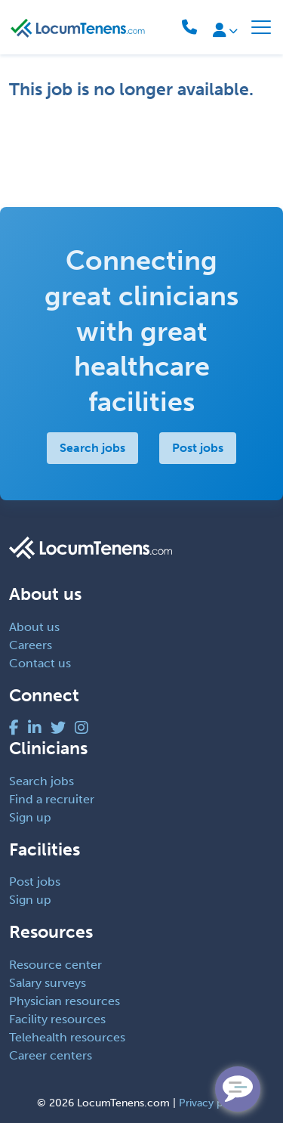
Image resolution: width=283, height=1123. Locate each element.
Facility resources (57, 1019)
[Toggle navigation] (261, 27)
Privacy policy (212, 1103)
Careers (30, 645)
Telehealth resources (67, 1037)
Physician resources (64, 1001)
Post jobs (197, 448)
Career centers (50, 1055)
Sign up (30, 817)
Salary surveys (47, 983)
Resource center (55, 964)
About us (34, 627)
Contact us (40, 663)
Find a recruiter (51, 799)
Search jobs (92, 448)
